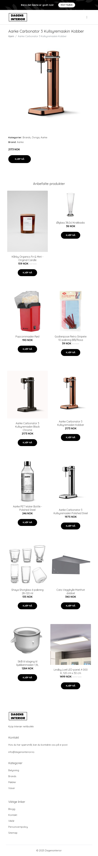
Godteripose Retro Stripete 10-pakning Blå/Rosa (70, 338)
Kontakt (12, 814)
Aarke (44, 137)
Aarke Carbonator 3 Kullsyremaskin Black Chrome (27, 427)
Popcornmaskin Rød (27, 336)
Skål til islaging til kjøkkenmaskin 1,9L (27, 663)
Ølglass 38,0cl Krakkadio (70, 222)
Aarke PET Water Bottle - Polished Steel (27, 508)
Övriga (35, 137)
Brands (27, 137)
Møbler (12, 782)
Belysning (13, 770)
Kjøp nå (19, 159)
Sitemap (12, 832)
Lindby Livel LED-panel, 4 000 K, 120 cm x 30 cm (71, 671)
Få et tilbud (67, 5)
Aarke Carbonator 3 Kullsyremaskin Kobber (70, 423)
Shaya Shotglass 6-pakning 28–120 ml (27, 591)
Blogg (11, 809)
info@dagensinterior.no (21, 752)
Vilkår (11, 820)
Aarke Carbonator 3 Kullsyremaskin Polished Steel (71, 511)
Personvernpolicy (18, 826)
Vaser (11, 788)
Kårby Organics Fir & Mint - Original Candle (27, 258)
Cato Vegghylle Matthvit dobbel (70, 591)
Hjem (11, 36)
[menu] (87, 17)
